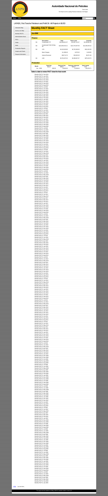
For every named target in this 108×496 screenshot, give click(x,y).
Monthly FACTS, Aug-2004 (41, 470)
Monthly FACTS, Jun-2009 (41, 366)
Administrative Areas (20, 36)
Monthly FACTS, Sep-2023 (41, 83)
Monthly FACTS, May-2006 (42, 432)
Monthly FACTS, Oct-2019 (41, 144)
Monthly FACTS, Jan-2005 (41, 461)
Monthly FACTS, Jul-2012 (41, 300)
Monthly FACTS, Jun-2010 (41, 344)
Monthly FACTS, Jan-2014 (41, 267)
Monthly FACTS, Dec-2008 (41, 377)
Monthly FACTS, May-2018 (42, 174)
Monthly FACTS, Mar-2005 (41, 457)
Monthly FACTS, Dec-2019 (41, 140)
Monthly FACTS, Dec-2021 (41, 101)
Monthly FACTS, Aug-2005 (41, 448)
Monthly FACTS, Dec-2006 (41, 420)
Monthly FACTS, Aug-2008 (41, 384)
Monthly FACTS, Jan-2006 (41, 439)
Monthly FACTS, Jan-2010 (41, 353)
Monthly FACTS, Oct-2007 (41, 402)
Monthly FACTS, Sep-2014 (41, 253)
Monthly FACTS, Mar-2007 (41, 414)
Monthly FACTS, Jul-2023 (41, 87)
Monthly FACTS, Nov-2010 (41, 335)
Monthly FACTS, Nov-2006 (41, 421)
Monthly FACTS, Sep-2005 (41, 447)
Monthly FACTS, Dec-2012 (41, 291)
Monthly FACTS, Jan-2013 (41, 289)
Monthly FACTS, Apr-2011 (41, 327)
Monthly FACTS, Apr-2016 (41, 219)
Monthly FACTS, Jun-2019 (41, 151)
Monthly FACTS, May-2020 (42, 131)
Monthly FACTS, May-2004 (42, 475)
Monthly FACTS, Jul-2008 (41, 386)
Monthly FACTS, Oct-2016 (41, 208)
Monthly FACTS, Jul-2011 (41, 321)
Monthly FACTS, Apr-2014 (41, 262)
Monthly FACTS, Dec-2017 (41, 183)
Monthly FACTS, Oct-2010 (41, 337)
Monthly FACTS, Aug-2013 (41, 276)
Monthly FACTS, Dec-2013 (41, 269)
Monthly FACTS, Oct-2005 (41, 445)
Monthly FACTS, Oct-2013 (41, 273)
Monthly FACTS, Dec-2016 (41, 205)
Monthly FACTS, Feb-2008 (41, 395)
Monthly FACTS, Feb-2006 (41, 438)
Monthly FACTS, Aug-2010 (41, 341)
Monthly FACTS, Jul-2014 (41, 257)
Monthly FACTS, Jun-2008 (41, 387)
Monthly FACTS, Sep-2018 (41, 167)
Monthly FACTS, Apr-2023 (41, 90)
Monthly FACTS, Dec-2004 (41, 463)
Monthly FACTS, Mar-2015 (41, 242)
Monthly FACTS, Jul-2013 (41, 278)
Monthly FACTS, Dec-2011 (41, 312)
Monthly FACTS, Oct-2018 (41, 165)
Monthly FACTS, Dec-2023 (41, 78)
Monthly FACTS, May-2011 (42, 325)
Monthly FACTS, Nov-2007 (41, 400)
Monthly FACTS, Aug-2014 (41, 255)
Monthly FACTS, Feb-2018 (41, 180)
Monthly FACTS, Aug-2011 (41, 319)
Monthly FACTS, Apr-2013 (41, 284)
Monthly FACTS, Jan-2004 (41, 482)
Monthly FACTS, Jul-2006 (41, 429)
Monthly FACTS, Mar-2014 (41, 264)
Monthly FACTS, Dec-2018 (41, 162)
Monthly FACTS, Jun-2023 (41, 88)
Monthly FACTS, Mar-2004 (41, 479)
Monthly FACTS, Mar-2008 (41, 393)
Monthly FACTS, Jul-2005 (41, 450)
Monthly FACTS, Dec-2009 (41, 355)
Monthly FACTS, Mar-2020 (41, 135)
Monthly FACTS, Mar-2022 (41, 96)
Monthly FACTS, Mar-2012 (41, 307)
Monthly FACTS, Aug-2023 (41, 85)
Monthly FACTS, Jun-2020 (41, 130)
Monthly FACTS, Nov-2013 (41, 271)
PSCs (16, 39)
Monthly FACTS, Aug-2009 (41, 362)
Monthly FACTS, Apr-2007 (41, 413)
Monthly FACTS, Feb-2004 (41, 481)
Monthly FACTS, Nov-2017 (41, 185)
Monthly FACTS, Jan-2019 (41, 160)
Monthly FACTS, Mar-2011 (41, 328)
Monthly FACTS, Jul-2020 (41, 128)
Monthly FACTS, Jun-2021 (41, 110)
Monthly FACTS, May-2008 (42, 389)
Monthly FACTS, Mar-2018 (41, 178)
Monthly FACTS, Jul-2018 (41, 171)
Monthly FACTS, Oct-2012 (41, 294)
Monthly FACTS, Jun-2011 (41, 323)
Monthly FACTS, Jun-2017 (41, 194)
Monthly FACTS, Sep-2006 (41, 425)
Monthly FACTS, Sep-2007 (41, 404)
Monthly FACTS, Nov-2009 (41, 357)
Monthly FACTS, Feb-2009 (41, 373)
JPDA (19, 18)
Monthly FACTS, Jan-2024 (41, 76)
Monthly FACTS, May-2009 (42, 368)
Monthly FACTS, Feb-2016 (41, 223)
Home (14, 18)
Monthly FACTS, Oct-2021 (41, 104)
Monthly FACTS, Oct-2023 (41, 81)
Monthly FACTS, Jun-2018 (41, 173)
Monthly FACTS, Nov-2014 (41, 250)
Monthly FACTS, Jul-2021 (41, 108)
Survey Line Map (19, 30)
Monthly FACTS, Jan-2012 (41, 310)
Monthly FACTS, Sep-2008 (41, 382)
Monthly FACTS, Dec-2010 (41, 334)
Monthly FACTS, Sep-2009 (41, 361)
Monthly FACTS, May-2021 (42, 112)
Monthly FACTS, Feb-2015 (41, 244)
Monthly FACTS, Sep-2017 (41, 189)
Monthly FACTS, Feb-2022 (41, 97)
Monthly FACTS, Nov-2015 (41, 228)
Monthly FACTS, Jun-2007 (41, 409)
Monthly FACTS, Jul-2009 (41, 364)
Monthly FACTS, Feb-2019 (41, 158)
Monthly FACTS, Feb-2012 (41, 309)
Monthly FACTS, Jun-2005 (41, 452)
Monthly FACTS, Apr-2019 (41, 155)
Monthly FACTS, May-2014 (42, 260)
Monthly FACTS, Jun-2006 (41, 430)
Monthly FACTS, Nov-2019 (41, 142)
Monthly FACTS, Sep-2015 (41, 232)
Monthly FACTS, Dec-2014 (41, 248)
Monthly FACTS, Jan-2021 (41, 119)
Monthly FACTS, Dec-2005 (41, 441)
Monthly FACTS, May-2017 (42, 196)
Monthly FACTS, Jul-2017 (41, 192)
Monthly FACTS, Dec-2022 (41, 92)
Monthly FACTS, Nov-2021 (41, 103)
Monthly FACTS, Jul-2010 (41, 343)
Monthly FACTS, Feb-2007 (41, 416)
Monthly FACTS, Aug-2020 (41, 126)
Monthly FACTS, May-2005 (42, 454)
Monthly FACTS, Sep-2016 (41, 210)
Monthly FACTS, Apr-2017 (41, 198)
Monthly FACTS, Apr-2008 (41, 391)
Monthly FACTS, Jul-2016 (41, 214)
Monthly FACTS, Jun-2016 (41, 215)
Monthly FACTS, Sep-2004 (41, 468)
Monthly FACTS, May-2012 (42, 303)
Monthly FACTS (19, 33)
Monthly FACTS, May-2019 (42, 153)
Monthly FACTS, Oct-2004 (41, 466)
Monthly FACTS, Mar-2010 (41, 350)
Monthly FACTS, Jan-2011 (41, 332)
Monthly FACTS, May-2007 (42, 411)
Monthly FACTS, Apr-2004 (41, 477)
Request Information (20, 54)
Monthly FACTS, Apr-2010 (41, 348)
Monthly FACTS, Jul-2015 (41, 235)
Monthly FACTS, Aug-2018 (41, 169)
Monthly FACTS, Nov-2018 (41, 164)
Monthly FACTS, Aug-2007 (41, 405)
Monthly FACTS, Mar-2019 (41, 156)
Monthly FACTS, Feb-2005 (41, 459)
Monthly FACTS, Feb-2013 (41, 287)
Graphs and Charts (20, 51)
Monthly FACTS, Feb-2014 (41, 266)
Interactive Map (19, 27)
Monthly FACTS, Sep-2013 (41, 275)
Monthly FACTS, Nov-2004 (41, 464)
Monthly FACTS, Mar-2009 (41, 371)
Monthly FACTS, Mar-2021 (41, 115)
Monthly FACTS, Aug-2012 (41, 298)
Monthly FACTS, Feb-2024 (41, 74)
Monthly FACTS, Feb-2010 (41, 352)
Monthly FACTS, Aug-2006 (41, 427)
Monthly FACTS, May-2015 (42, 239)
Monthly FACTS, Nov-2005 (41, 443)
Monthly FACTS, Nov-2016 (41, 207)
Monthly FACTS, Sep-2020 (41, 124)
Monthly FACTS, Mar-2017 (41, 199)
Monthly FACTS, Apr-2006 (41, 434)
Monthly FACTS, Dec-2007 (41, 398)
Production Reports (20, 48)
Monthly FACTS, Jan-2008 (41, 396)
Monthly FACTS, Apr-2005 (41, 455)
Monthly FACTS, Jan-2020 (41, 138)
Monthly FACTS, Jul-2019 (41, 149)
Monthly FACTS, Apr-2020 (41, 133)
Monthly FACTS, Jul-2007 (41, 407)
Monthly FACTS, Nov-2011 (41, 314)
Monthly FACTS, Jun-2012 (41, 301)
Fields (16, 42)
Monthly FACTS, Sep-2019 (41, 146)
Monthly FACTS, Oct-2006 (41, 423)
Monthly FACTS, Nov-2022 (41, 94)
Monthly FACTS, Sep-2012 (41, 296)
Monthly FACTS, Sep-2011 (41, 318)
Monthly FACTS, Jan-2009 (41, 375)
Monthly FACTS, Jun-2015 (41, 237)
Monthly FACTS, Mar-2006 (41, 436)
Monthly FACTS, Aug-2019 (41, 147)
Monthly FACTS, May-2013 (42, 282)
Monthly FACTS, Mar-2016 (41, 221)
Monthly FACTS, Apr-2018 (41, 176)
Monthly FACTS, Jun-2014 (41, 258)
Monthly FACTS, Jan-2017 (41, 203)
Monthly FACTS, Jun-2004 (41, 473)
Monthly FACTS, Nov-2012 (41, 293)
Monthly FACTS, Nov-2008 (41, 378)
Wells (16, 45)
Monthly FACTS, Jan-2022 (41, 99)
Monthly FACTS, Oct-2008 (41, 380)
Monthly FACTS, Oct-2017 (41, 187)
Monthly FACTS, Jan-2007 (41, 418)
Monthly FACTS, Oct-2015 (41, 230)
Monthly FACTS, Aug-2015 (41, 233)
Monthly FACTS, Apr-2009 (41, 370)
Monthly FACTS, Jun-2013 (41, 280)
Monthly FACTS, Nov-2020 (41, 122)
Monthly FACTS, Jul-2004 (41, 472)
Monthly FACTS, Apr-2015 (41, 241)
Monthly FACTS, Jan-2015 (41, 246)
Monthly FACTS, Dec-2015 (41, 226)
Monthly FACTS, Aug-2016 (41, 212)
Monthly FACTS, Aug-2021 (41, 106)
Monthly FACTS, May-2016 (42, 217)
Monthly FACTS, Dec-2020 (41, 121)
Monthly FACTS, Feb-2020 (41, 137)
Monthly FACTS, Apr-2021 (41, 113)
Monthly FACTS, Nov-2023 (41, 79)
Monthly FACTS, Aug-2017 (41, 190)
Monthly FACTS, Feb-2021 (41, 117)
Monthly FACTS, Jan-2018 (41, 181)
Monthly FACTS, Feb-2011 (41, 330)
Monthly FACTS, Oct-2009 (41, 359)
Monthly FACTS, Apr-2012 (41, 305)
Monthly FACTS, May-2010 (42, 346)
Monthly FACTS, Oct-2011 (41, 316)
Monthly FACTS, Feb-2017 (41, 201)
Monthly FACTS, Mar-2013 (41, 285)
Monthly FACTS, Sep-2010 (41, 339)
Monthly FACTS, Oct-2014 (41, 251)
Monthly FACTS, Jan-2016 (41, 224)
